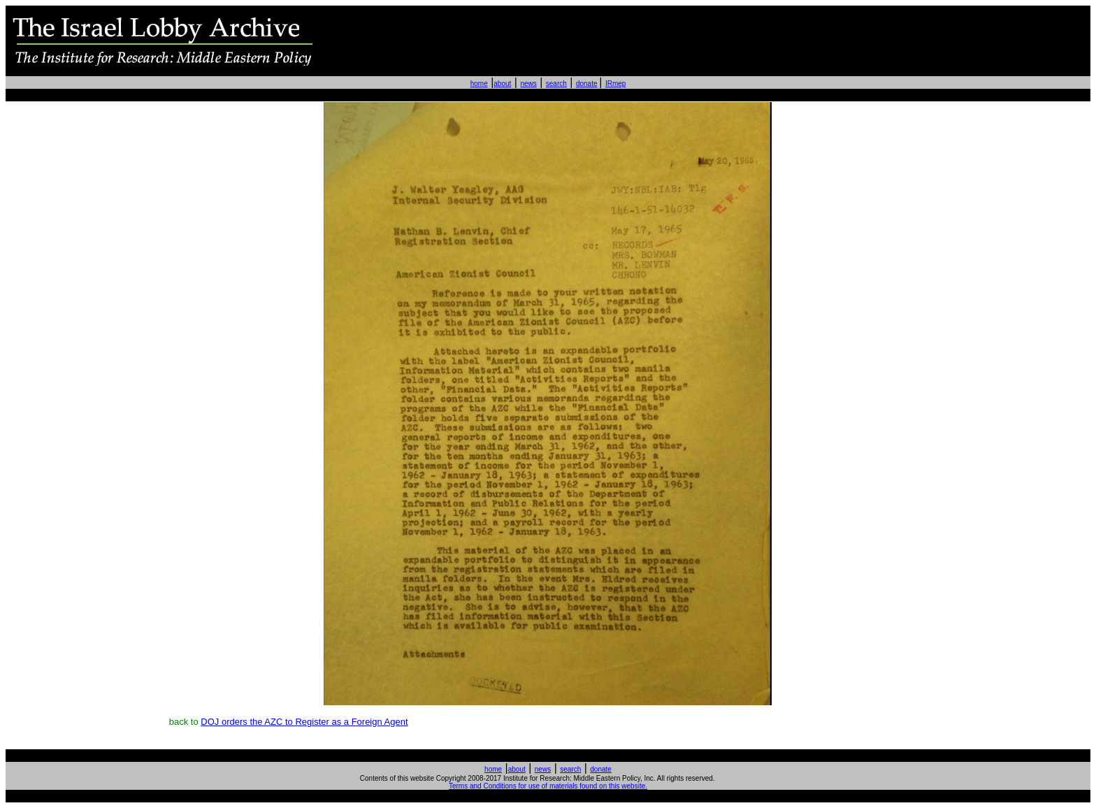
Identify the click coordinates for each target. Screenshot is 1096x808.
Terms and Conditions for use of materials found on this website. (548, 786)
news (528, 83)
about (502, 83)
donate (587, 83)
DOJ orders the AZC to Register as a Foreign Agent (304, 721)
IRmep (615, 83)
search (556, 83)
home (479, 83)
